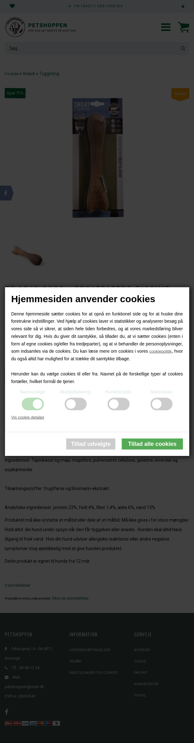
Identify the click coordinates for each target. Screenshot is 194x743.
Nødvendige (32, 391)
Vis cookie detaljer (27, 417)
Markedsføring (75, 391)
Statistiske (161, 391)
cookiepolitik (160, 351)
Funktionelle (118, 391)
